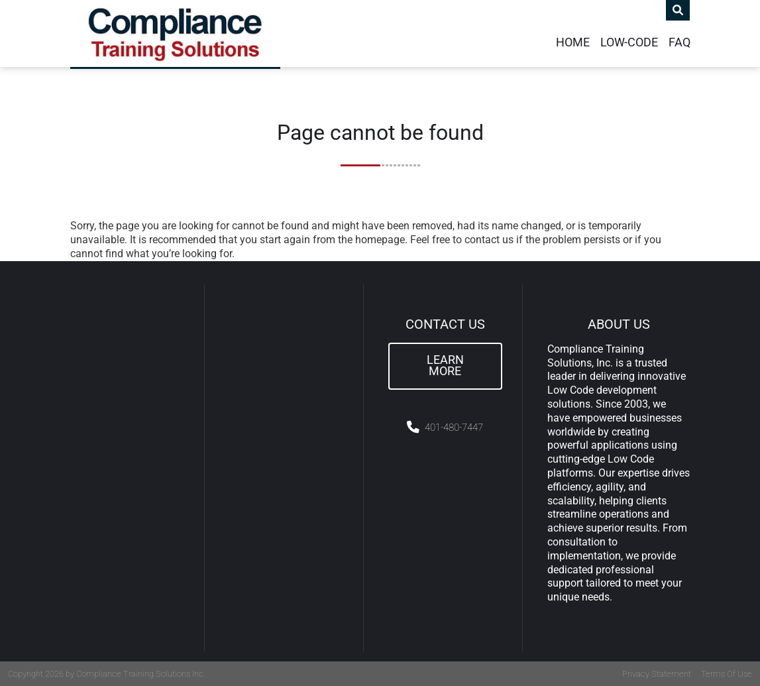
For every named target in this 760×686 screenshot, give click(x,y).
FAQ (679, 42)
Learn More (445, 365)
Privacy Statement (656, 673)
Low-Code (629, 42)
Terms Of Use (726, 673)
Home (573, 42)
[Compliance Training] (175, 33)
